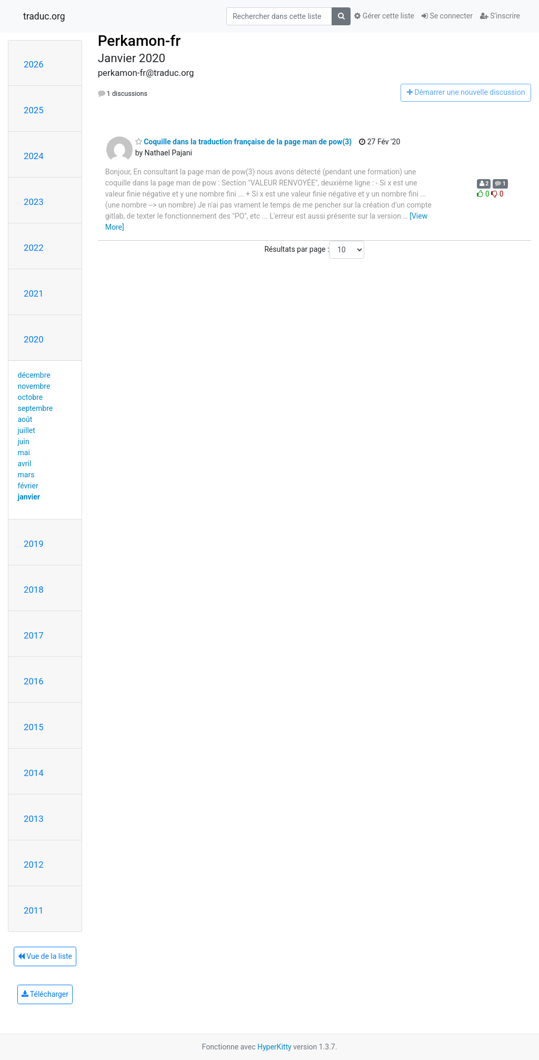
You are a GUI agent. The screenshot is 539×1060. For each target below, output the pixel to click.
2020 (34, 339)
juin (23, 441)
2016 (34, 681)
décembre (34, 375)
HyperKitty (274, 1047)
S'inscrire (500, 16)
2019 (34, 543)
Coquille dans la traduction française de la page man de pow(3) (243, 142)
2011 (34, 910)
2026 (34, 64)
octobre (30, 397)
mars (26, 474)
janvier (29, 497)
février (28, 486)
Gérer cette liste (384, 16)
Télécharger (45, 994)
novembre (34, 386)
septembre (35, 408)
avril (25, 463)
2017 (34, 635)
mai (24, 452)
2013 (34, 818)
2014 (34, 773)
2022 (34, 247)
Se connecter (447, 16)
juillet (26, 430)
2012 (34, 864)
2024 (34, 156)
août (25, 419)
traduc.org (44, 16)
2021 (34, 293)
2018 (34, 589)
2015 (34, 727)
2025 (34, 110)
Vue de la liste (45, 956)
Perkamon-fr (139, 41)
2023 (34, 202)
